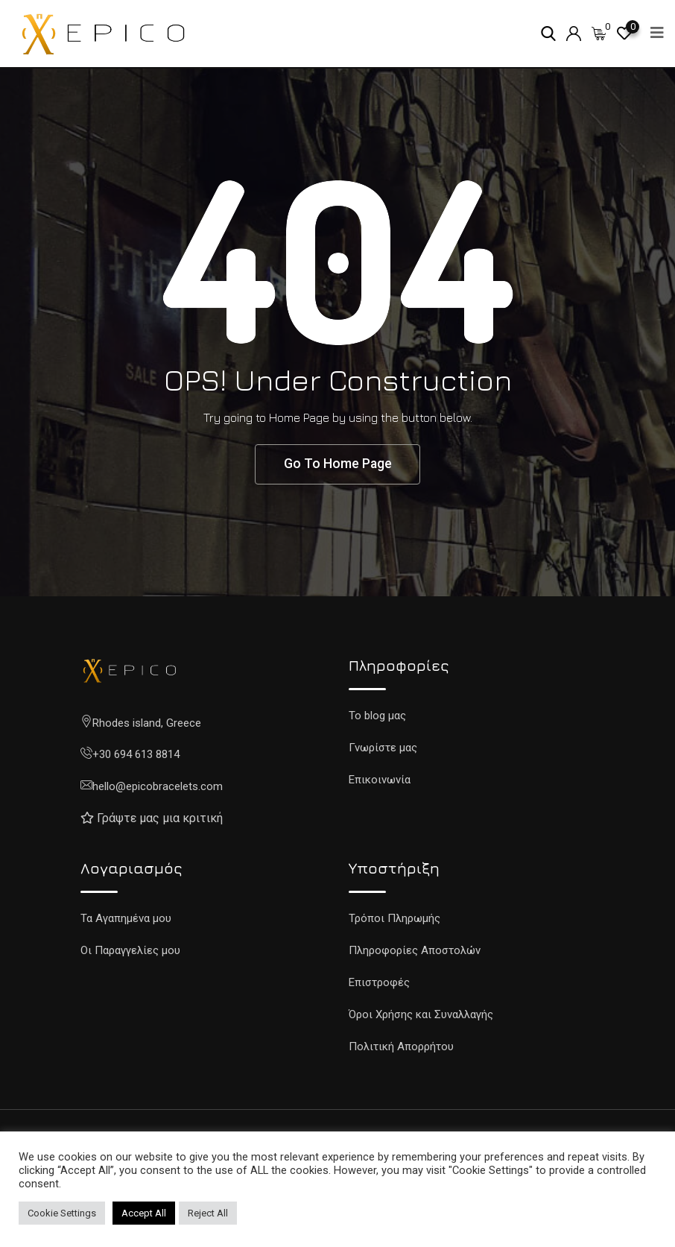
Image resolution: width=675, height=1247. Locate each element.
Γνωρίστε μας (383, 748)
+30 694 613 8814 (136, 756)
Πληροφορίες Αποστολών (415, 952)
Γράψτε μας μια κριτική (160, 819)
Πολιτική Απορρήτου (401, 1048)
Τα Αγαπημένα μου (125, 919)
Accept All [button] (143, 1213)
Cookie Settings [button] (62, 1213)
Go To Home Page (337, 465)
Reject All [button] (208, 1213)
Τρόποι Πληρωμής (394, 919)
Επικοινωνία (380, 780)
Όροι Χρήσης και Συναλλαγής (421, 1016)
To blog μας (377, 716)
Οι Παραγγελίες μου (130, 952)
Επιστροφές (379, 984)
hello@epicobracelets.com (157, 787)
